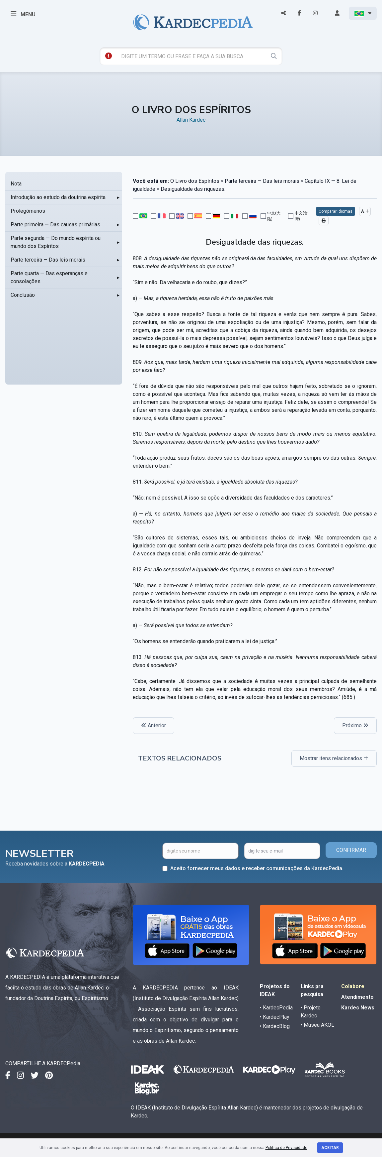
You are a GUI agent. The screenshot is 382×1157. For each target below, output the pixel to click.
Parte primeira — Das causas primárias (55, 224)
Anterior (153, 725)
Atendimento (357, 997)
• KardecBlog (275, 1026)
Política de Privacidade (286, 1147)
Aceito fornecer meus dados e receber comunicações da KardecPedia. (257, 868)
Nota (16, 183)
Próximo (355, 725)
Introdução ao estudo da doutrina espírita (58, 197)
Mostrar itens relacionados (334, 758)
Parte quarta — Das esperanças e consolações (49, 277)
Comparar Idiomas (335, 211)
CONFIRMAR (351, 850)
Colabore (352, 986)
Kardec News (357, 1007)
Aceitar (330, 1147)
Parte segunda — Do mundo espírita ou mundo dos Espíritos (56, 242)
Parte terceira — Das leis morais (48, 260)
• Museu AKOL (317, 1025)
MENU (23, 14)
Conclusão (23, 295)
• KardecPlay (274, 1017)
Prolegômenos (28, 211)
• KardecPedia (276, 1007)
